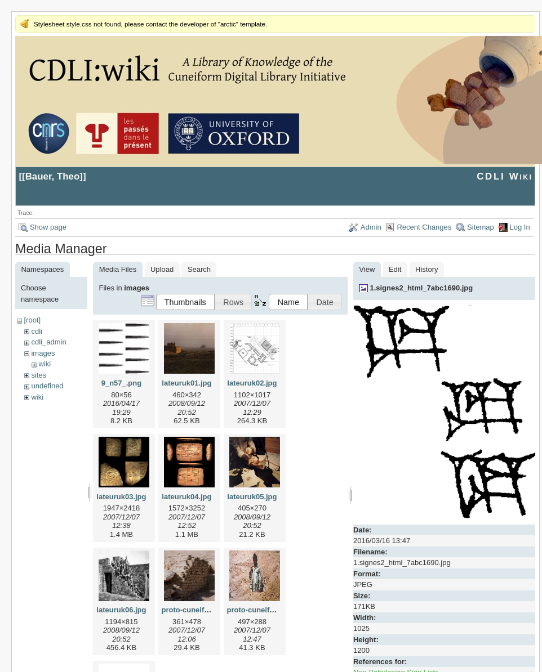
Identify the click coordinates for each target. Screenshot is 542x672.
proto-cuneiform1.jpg (198, 610)
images (43, 353)
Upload (162, 269)
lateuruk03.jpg (121, 496)
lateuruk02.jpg (252, 383)
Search (199, 269)
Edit (395, 269)
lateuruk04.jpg (186, 496)
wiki (44, 364)
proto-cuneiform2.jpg (263, 610)
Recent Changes (424, 227)
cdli (36, 331)
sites (38, 375)
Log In (520, 227)
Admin (371, 227)
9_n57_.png (121, 383)
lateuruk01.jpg (186, 383)
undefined (47, 386)
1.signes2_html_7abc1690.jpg (421, 288)
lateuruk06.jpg (121, 610)
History (426, 269)
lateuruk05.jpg (252, 496)
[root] (32, 320)
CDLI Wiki (504, 176)
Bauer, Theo (52, 176)
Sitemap (480, 227)
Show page (48, 227)
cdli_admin (48, 342)
